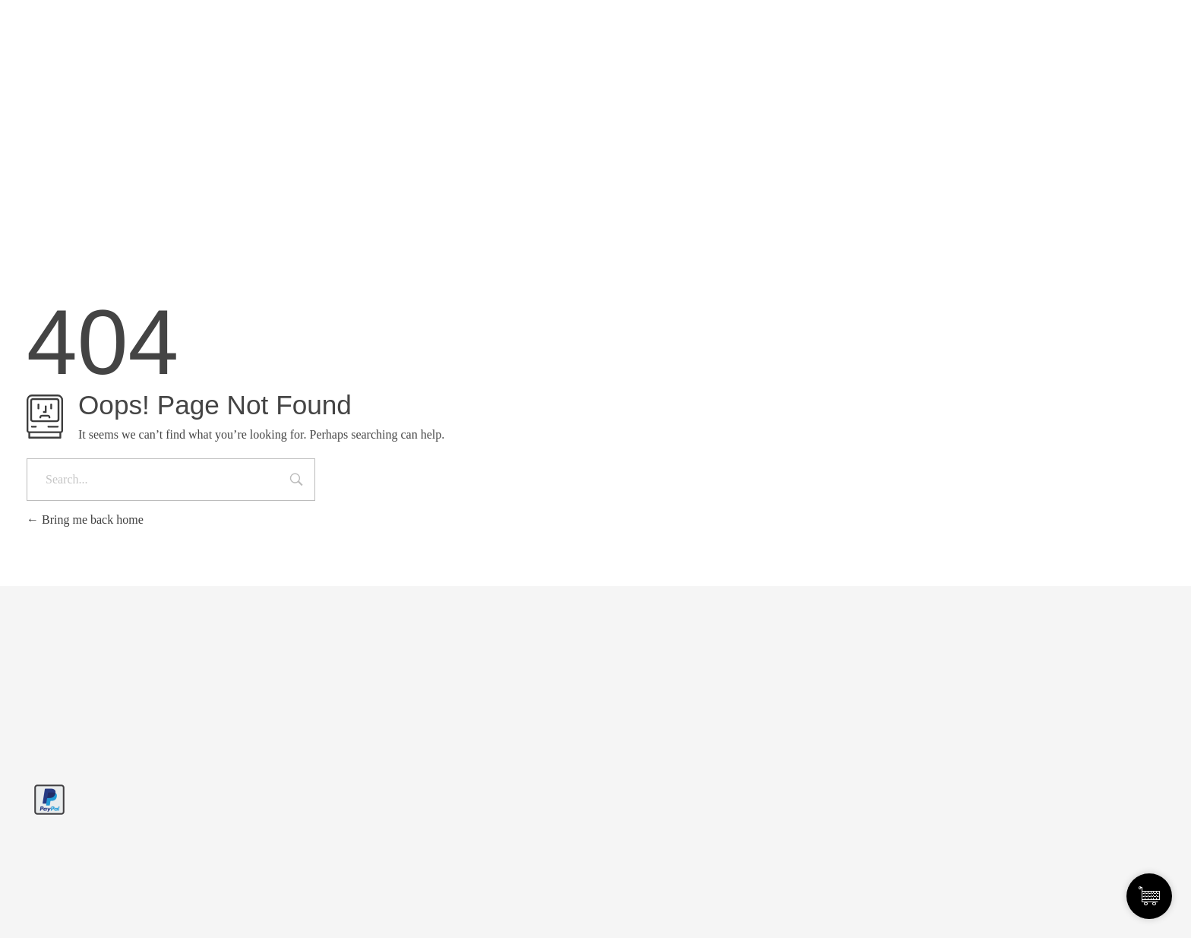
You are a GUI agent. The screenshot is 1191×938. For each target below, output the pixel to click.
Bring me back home (85, 519)
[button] (33, 904)
